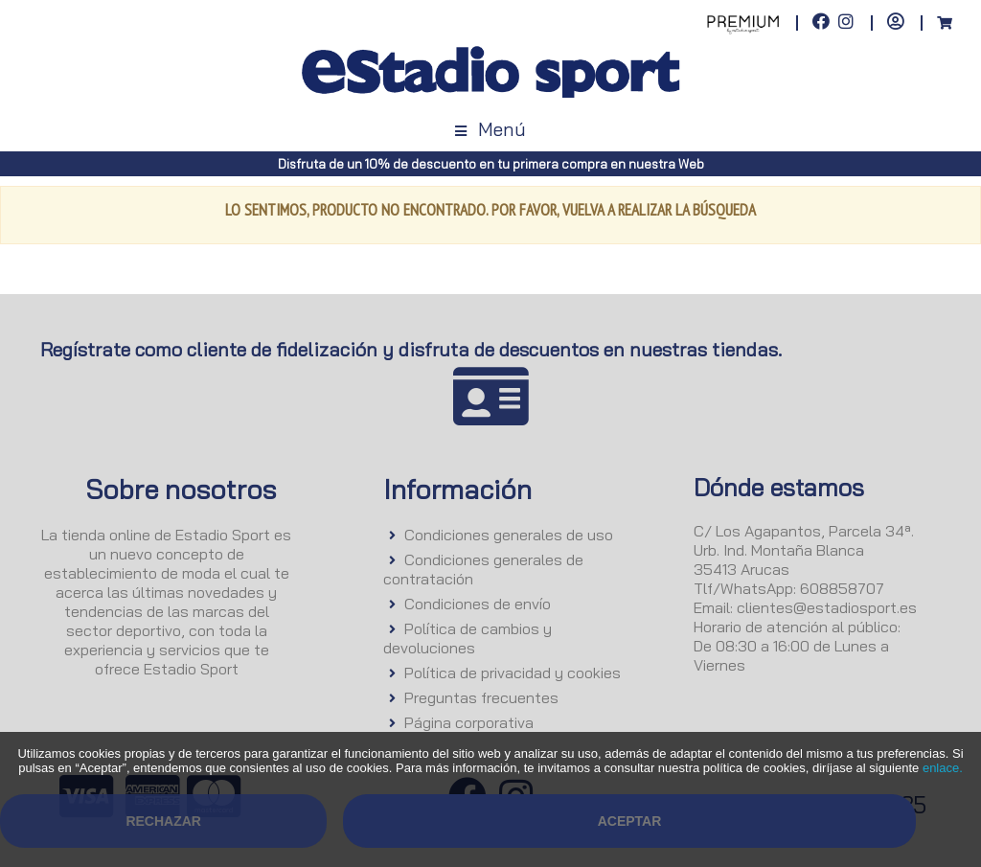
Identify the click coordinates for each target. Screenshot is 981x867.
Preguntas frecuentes (481, 697)
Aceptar (630, 821)
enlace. (943, 768)
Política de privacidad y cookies (512, 672)
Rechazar (163, 821)
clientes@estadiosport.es (827, 607)
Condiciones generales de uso (508, 534)
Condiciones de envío (477, 603)
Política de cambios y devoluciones (467, 638)
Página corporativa (469, 722)
